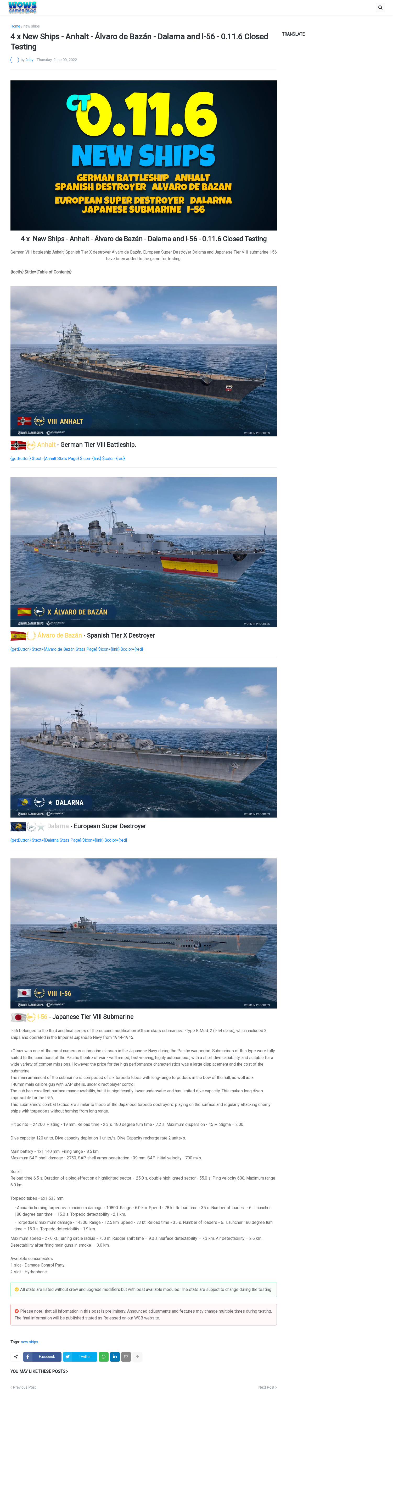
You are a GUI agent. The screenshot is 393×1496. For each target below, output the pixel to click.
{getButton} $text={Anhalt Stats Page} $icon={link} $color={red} (67, 458)
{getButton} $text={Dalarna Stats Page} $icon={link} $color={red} (68, 840)
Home (15, 26)
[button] (380, 7)
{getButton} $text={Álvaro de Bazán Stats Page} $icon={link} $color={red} (76, 649)
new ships (31, 26)
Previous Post (24, 1387)
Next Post (266, 1387)
